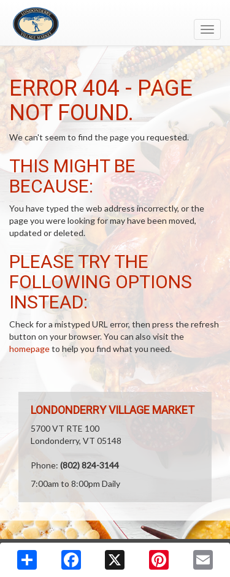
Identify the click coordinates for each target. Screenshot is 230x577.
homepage (29, 348)
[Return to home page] (115, 24)
